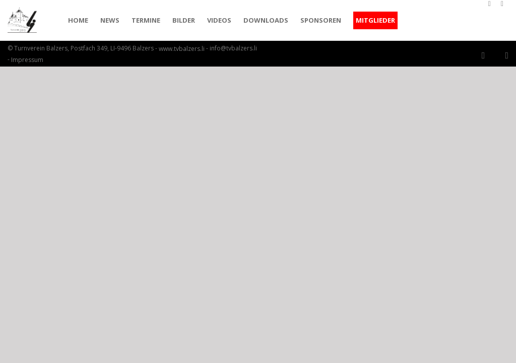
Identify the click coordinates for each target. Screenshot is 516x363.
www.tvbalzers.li (182, 49)
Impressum (27, 60)
